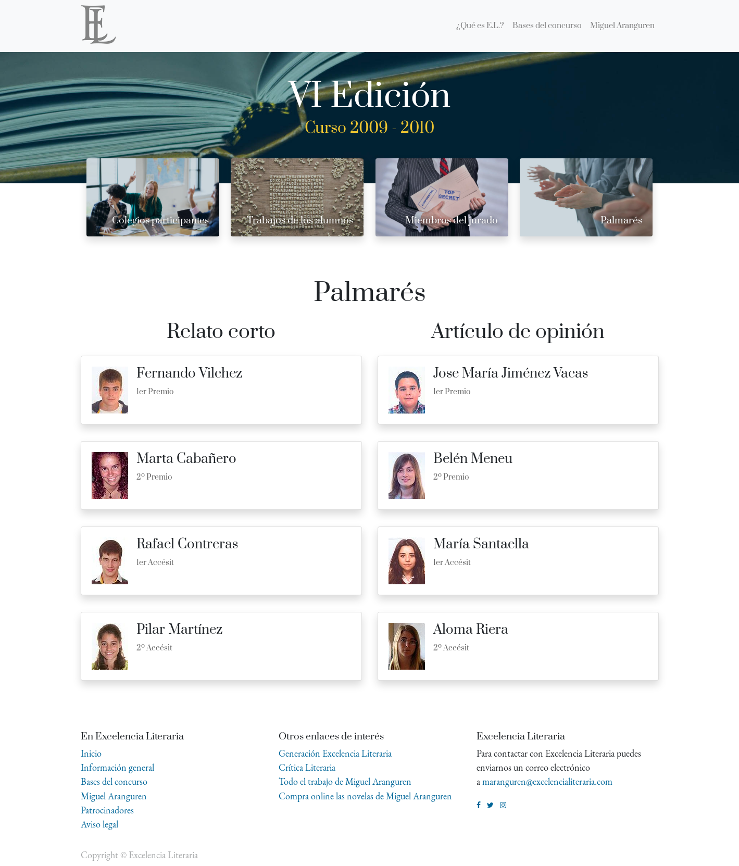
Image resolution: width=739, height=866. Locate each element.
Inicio (91, 753)
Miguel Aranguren (114, 796)
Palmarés (621, 221)
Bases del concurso (114, 781)
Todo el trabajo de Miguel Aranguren (345, 781)
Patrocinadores (107, 810)
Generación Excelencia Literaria (335, 753)
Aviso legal (99, 824)
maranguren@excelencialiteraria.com (547, 781)
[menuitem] (480, 26)
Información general (117, 767)
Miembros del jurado (451, 221)
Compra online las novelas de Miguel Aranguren (365, 796)
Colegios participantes (160, 221)
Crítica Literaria (307, 767)
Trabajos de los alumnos (300, 221)
